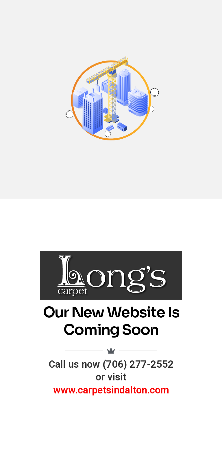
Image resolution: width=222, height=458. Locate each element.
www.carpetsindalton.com (111, 390)
